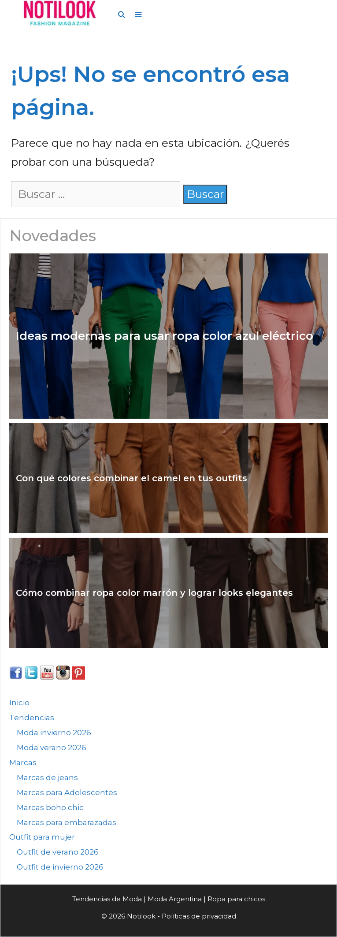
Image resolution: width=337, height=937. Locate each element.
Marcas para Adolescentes (67, 792)
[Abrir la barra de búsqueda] (121, 15)
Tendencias (31, 717)
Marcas (23, 762)
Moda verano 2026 (51, 747)
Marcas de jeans (47, 777)
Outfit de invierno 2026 (60, 867)
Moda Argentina (175, 899)
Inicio (19, 702)
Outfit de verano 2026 (58, 852)
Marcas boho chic (50, 807)
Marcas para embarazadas (66, 822)
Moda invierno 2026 (54, 732)
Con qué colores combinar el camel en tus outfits (131, 478)
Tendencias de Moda (107, 899)
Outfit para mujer (42, 837)
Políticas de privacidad (199, 916)
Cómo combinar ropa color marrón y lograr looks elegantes (154, 593)
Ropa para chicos (236, 899)
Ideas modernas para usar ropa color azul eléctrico (164, 336)
